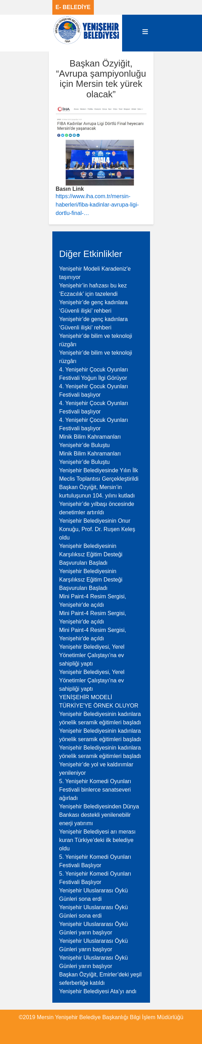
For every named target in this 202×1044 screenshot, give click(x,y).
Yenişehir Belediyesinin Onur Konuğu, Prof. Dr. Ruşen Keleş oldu (97, 529)
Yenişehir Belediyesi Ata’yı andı (98, 991)
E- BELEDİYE (72, 7)
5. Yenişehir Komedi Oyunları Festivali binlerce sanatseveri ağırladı (95, 789)
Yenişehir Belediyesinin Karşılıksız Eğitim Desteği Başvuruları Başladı (90, 554)
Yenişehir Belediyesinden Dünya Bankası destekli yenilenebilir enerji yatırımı (99, 814)
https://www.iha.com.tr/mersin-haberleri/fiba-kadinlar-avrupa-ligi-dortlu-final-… (97, 204)
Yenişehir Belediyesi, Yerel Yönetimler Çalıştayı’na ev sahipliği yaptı (92, 655)
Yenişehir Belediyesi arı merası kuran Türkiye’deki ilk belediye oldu (97, 840)
